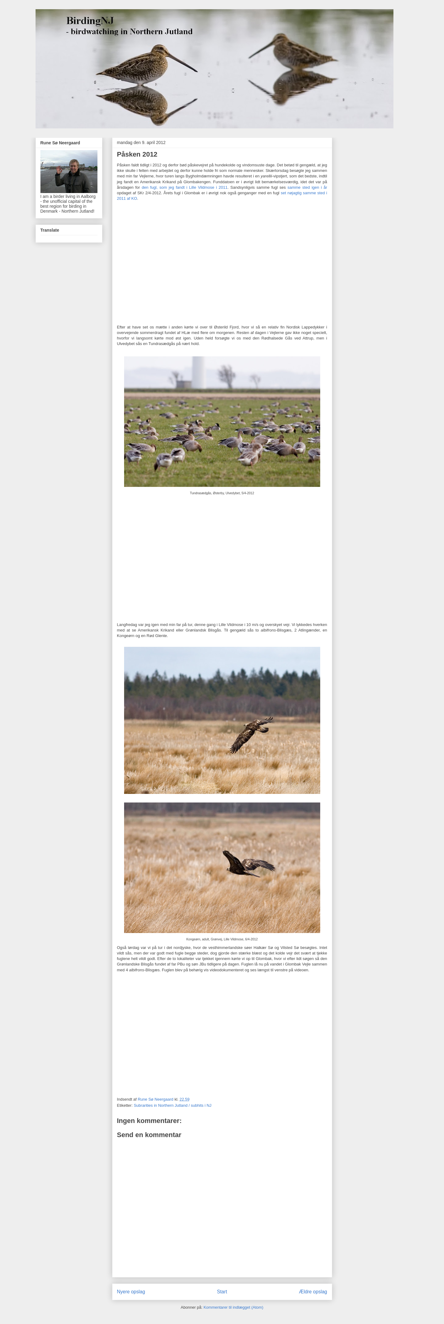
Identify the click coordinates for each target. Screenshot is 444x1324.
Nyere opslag (131, 1291)
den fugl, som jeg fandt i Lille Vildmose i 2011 (184, 187)
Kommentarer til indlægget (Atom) (233, 1307)
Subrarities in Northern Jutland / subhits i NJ (172, 1105)
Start (222, 1291)
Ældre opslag (313, 1291)
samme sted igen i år (307, 187)
